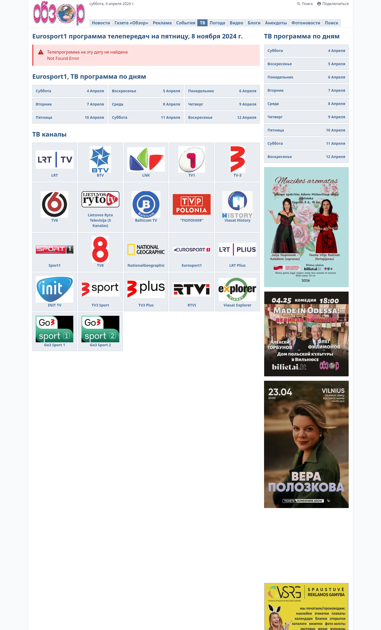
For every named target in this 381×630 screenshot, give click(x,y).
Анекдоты (276, 23)
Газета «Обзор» (131, 23)
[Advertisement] (306, 545)
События (185, 23)
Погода (217, 23)
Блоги (254, 23)
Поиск (331, 23)
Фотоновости (305, 23)
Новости (101, 23)
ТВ (202, 23)
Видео (236, 23)
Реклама (162, 23)
